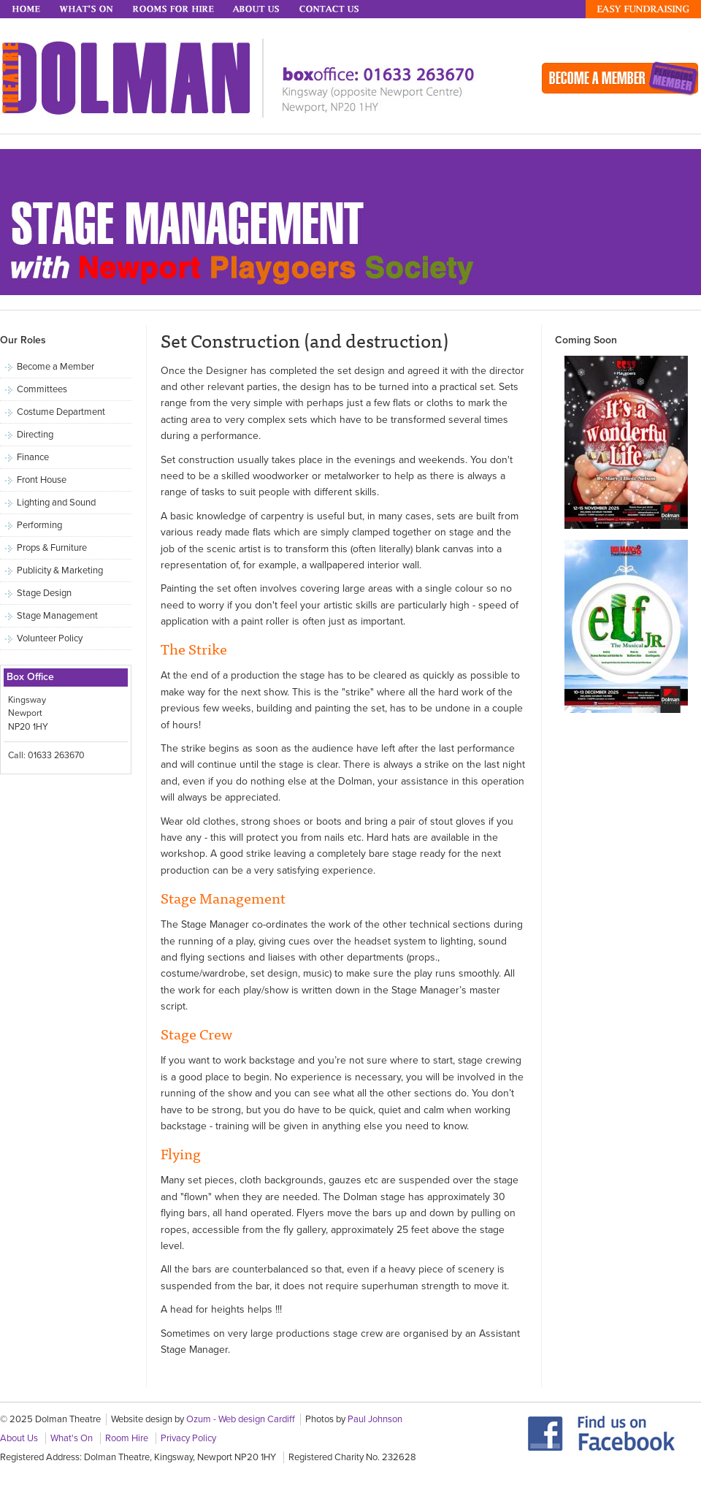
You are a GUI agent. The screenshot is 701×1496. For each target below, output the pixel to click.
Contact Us (331, 9)
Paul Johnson (375, 1419)
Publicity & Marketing (60, 570)
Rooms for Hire (174, 9)
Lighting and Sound (56, 502)
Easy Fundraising (643, 9)
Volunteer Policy (50, 638)
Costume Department (61, 412)
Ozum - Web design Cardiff (240, 1419)
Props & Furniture (52, 548)
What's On (87, 9)
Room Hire (126, 1438)
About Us (257, 9)
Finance (33, 457)
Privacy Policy (188, 1438)
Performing (39, 525)
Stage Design (44, 593)
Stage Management (57, 616)
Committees (42, 389)
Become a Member (55, 367)
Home (27, 9)
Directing (35, 434)
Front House (41, 480)
